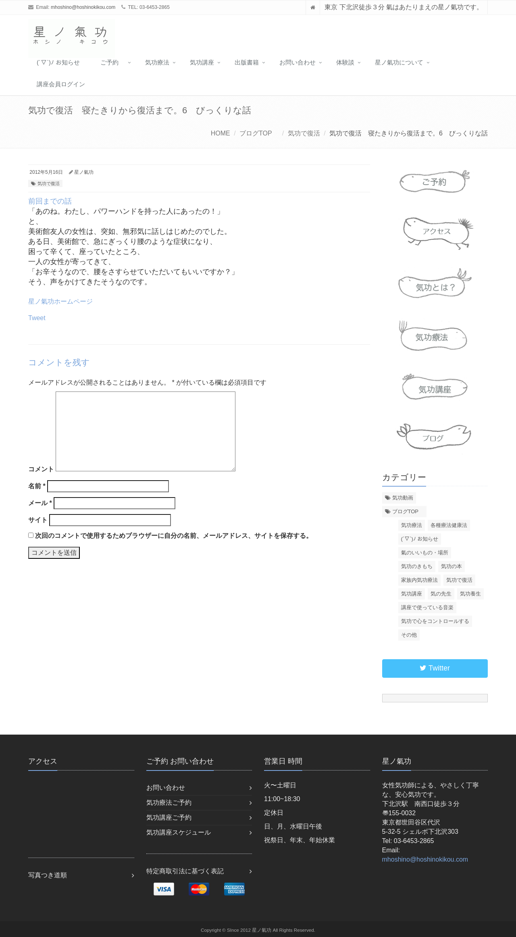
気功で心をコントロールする (435, 621)
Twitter (435, 668)
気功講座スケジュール (178, 832)
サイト (38, 519)
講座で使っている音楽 (427, 607)
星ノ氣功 (84, 172)
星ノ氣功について (399, 62)
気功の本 (451, 566)
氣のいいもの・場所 (424, 553)
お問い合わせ (297, 62)
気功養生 (470, 594)
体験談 (345, 62)
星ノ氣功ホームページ (60, 301)
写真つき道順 (47, 875)
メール (40, 503)
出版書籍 (247, 62)
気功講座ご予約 (168, 817)
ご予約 (112, 62)
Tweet (37, 317)
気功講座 (202, 62)
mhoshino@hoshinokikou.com (83, 7)
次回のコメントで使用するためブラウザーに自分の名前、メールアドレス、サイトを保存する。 (173, 535)
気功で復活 (304, 133)
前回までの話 (50, 201)
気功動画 (402, 498)
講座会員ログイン (61, 84)
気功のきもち (417, 566)
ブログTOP (258, 133)
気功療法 (157, 62)
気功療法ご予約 (168, 802)
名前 (37, 486)
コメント (41, 469)
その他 (409, 635)
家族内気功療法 (419, 580)
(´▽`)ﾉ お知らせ (58, 62)
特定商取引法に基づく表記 (185, 871)
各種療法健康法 (449, 525)
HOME (220, 133)
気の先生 (441, 594)
